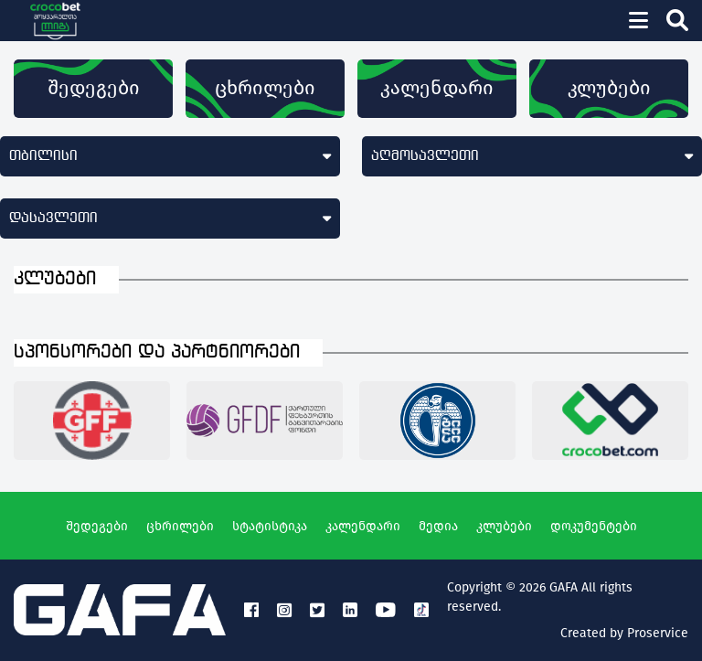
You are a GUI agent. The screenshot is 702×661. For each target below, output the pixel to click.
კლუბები (609, 88)
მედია (438, 526)
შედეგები (94, 88)
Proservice (657, 633)
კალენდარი (437, 88)
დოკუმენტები (593, 526)
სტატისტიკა (269, 526)
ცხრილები (265, 88)
